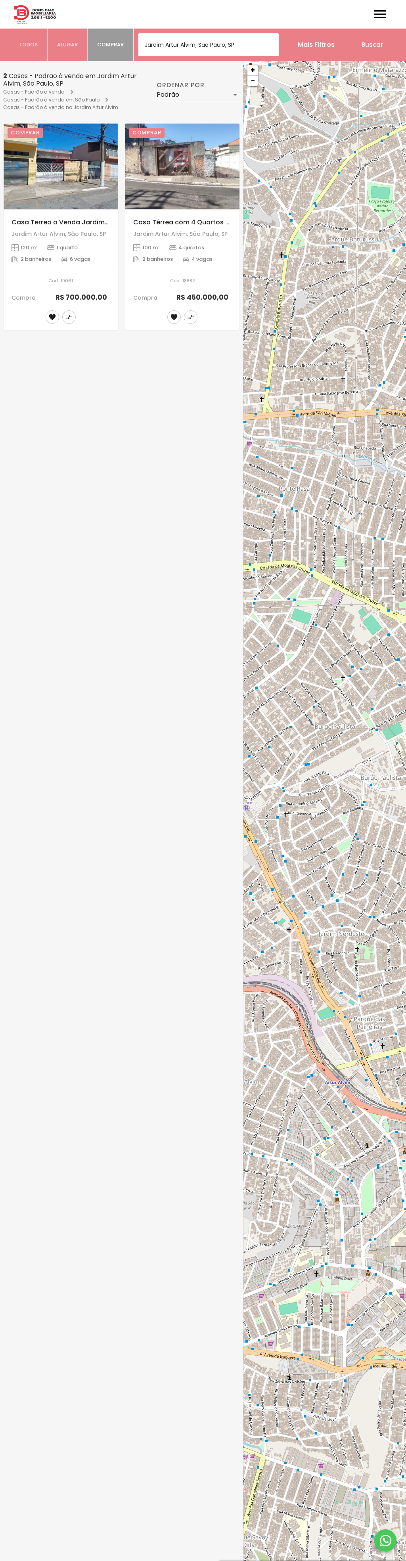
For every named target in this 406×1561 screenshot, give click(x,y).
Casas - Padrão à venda (34, 91)
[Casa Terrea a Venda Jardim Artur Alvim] (61, 166)
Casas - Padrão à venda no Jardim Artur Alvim (60, 107)
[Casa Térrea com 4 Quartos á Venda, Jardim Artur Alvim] (182, 166)
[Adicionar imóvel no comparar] (69, 317)
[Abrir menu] (380, 14)
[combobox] (208, 44)
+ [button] (253, 70)
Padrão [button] (168, 94)
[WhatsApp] (385, 1540)
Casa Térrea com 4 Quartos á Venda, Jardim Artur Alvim (224, 222)
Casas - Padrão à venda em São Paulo (51, 99)
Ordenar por (180, 85)
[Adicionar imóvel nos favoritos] (52, 317)
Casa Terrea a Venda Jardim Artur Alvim (76, 222)
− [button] (253, 81)
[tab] (29, 45)
